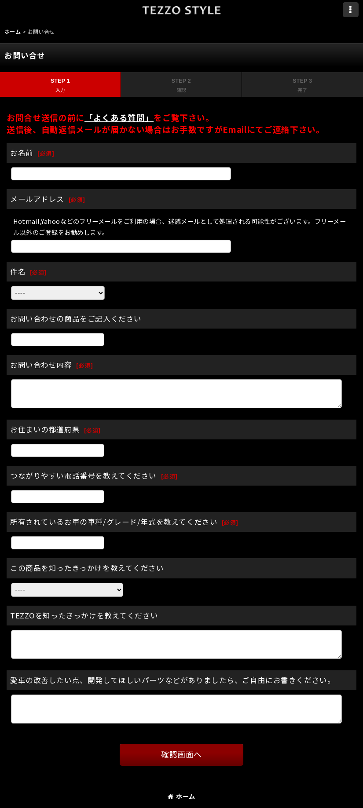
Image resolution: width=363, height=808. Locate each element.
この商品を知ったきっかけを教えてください (87, 568)
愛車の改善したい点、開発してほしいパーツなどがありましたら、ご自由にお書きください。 (172, 680)
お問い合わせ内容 (41, 364)
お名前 (21, 152)
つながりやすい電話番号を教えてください (83, 475)
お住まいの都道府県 (45, 429)
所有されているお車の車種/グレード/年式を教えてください (113, 521)
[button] (351, 9)
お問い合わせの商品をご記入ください (76, 318)
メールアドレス (37, 199)
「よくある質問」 (119, 117)
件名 (18, 271)
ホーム (181, 796)
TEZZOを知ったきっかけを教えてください (84, 615)
